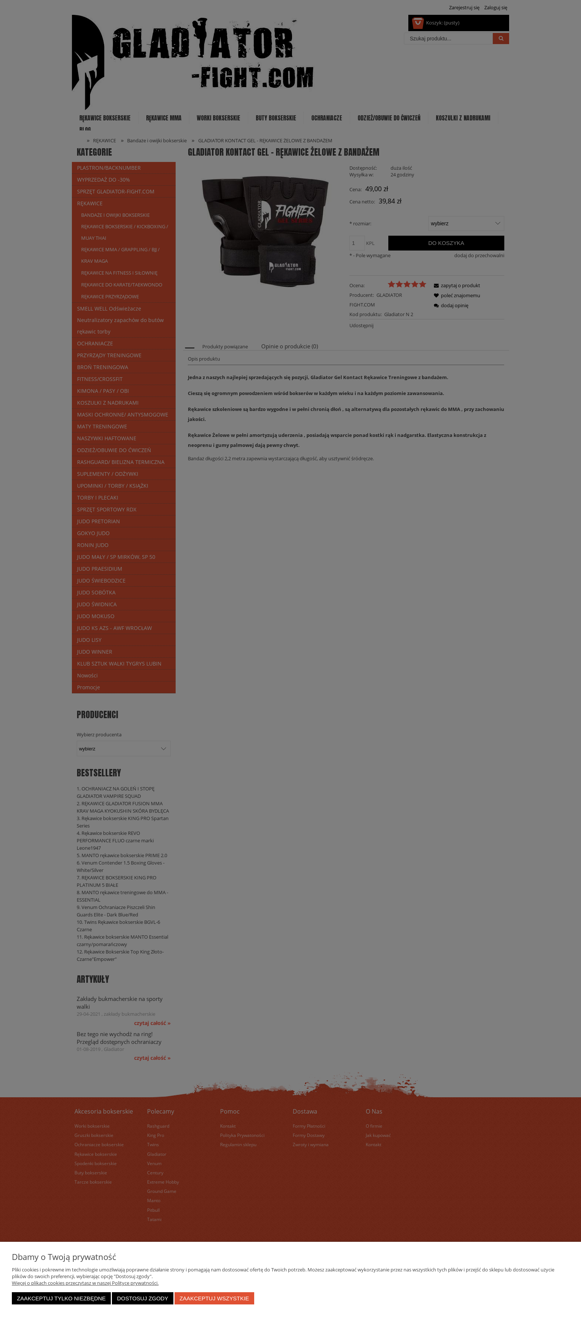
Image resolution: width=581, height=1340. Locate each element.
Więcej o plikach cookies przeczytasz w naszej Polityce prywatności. (85, 1283)
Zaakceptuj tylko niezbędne (61, 1298)
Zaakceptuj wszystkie (214, 1298)
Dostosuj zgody (142, 1298)
